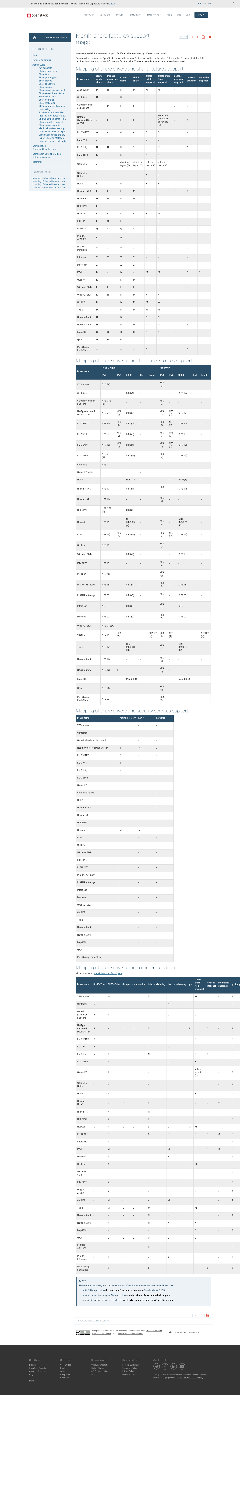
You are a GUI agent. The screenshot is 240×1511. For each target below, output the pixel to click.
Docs (178, 15)
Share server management (52, 90)
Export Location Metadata (51, 138)
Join (189, 15)
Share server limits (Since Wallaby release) (60, 93)
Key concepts (45, 68)
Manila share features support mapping (58, 128)
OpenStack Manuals (99, 1365)
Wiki (93, 1374)
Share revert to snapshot (51, 122)
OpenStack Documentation (55, 37)
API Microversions (41, 157)
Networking (44, 109)
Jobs (62, 1371)
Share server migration (50, 125)
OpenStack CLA (129, 1374)
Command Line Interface (44, 149)
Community (136, 15)
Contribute (64, 1378)
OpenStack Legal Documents (130, 1333)
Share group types (48, 77)
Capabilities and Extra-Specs (53, 131)
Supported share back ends (52, 141)
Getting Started (97, 1368)
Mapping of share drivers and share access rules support (60, 181)
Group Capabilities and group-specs (56, 135)
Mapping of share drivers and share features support (58, 178)
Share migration (46, 100)
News (31, 1381)
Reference (37, 162)
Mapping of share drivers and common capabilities (57, 187)
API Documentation (99, 1371)
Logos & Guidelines (130, 1365)
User (34, 55)
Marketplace (154, 15)
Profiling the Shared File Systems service (59, 115)
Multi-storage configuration (52, 106)
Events (120, 15)
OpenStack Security (37, 1368)
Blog (169, 15)
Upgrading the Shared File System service (59, 119)
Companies (65, 1374)
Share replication (47, 103)
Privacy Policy (128, 1371)
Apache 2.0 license (199, 1375)
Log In (201, 15)
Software (89, 15)
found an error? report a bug (185, 1332)
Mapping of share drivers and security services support (59, 184)
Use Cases (105, 15)
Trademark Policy (129, 1368)
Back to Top (204, 3)
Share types (44, 74)
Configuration (39, 146)
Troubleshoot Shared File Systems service (59, 112)
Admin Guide (38, 64)
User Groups (65, 1365)
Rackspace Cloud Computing (190, 1377)
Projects (32, 1365)
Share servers (45, 87)
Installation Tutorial (41, 60)
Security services (47, 96)
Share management (48, 71)
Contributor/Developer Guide (46, 154)
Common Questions (37, 1371)
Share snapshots (47, 84)
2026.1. (114, 3)
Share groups (45, 80)
